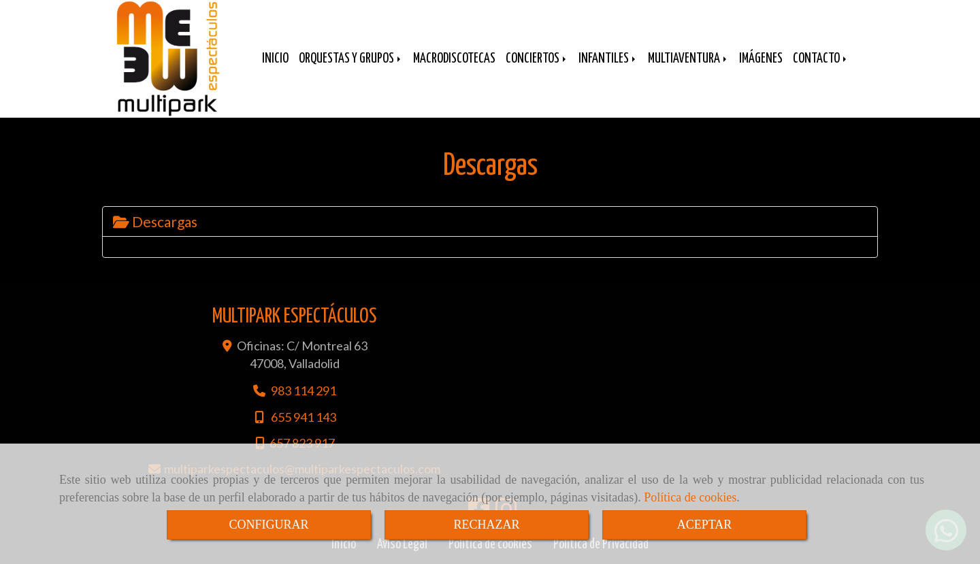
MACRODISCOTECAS (454, 58)
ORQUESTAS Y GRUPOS (351, 58)
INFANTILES (608, 58)
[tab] (490, 221)
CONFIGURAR (268, 524)
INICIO (275, 58)
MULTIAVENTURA (688, 58)
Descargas (155, 221)
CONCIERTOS (537, 58)
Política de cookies (690, 497)
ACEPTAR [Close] (704, 524)
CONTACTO (821, 58)
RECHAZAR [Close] (486, 524)
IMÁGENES (761, 58)
